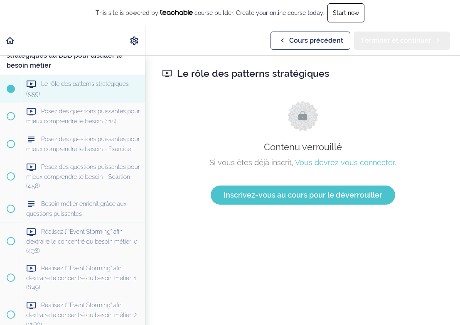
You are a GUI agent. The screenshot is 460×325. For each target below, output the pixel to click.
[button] (10, 40)
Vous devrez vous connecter (345, 162)
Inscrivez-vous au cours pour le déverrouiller (303, 195)
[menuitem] (134, 40)
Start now (346, 13)
